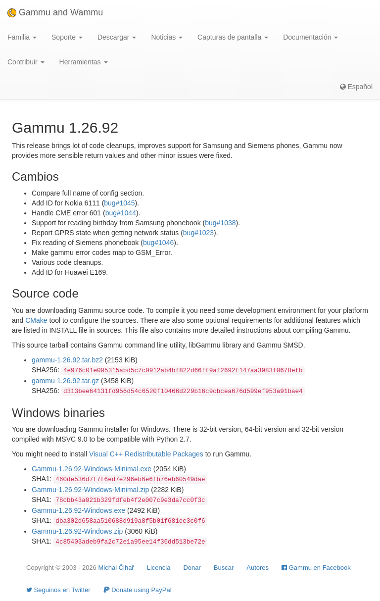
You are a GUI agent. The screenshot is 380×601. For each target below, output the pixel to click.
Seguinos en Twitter (58, 590)
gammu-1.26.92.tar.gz (65, 381)
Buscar (224, 567)
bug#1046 (158, 243)
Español (356, 87)
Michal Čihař (116, 567)
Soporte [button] (67, 37)
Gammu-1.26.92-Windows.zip (77, 531)
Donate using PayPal (137, 590)
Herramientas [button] (83, 62)
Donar (191, 567)
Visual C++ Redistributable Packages (146, 454)
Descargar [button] (116, 37)
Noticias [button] (167, 37)
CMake (36, 320)
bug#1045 (119, 203)
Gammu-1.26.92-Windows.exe (78, 510)
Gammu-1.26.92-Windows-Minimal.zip (90, 490)
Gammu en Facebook (316, 567)
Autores (257, 567)
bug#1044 (120, 213)
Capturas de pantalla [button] (232, 37)
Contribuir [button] (26, 62)
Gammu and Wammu (55, 12)
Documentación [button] (310, 37)
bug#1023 (198, 233)
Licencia (159, 567)
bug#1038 (220, 223)
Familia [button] (22, 37)
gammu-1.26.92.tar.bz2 (67, 360)
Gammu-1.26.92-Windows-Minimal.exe (91, 469)
